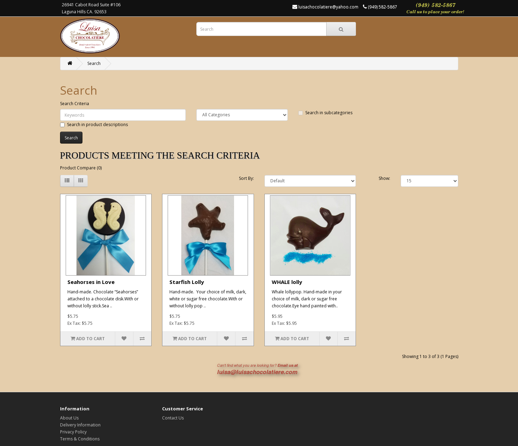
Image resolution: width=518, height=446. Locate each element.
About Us (69, 418)
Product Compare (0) (81, 168)
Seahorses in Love (91, 281)
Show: (384, 178)
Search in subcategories (325, 113)
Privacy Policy (73, 432)
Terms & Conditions (80, 439)
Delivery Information (80, 425)
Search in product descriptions (94, 124)
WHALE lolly (287, 281)
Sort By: (246, 178)
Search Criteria (74, 104)
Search (94, 63)
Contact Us (173, 418)
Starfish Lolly (186, 281)
